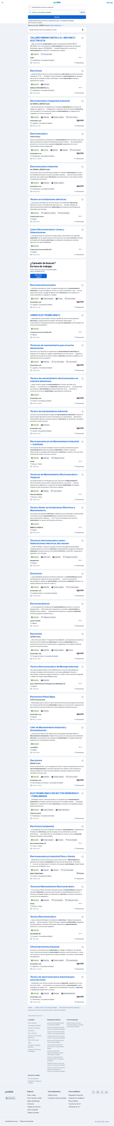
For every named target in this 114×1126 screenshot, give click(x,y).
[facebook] (93, 1092)
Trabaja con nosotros (34, 1107)
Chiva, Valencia (32, 1025)
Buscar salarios (73, 1101)
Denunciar (79, 63)
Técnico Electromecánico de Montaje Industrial (54, 668)
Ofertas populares (33, 1080)
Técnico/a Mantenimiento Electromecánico (52, 888)
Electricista (36, 70)
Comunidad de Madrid (34, 1027)
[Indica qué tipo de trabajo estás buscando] (57, 7)
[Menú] (2, 2)
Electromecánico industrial (44, 166)
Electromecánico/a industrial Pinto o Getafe (52, 858)
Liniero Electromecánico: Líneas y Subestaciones (47, 231)
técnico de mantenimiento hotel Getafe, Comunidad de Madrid (55, 1048)
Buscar (57, 17)
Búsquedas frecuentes (36, 1017)
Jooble (107, 1122)
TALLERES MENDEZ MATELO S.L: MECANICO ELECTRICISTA (52, 39)
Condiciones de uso (11, 1121)
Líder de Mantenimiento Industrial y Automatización (48, 730)
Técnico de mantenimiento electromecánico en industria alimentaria (54, 381)
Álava (29, 1044)
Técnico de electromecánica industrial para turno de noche (52, 980)
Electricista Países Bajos (42, 698)
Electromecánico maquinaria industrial (50, 101)
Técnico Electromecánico (43, 918)
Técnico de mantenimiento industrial (49, 413)
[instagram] (97, 1092)
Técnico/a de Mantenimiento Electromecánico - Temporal (54, 477)
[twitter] (102, 1092)
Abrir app (110, 3)
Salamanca (31, 1032)
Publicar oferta (52, 1095)
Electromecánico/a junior (43, 287)
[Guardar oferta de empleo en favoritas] (82, 38)
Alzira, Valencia (32, 1035)
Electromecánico (39, 133)
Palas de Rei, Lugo (33, 1042)
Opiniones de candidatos (76, 1098)
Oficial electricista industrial (44, 948)
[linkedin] (106, 1092)
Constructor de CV (75, 1104)
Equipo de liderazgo (33, 1101)
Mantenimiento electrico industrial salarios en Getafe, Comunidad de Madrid (75, 1026)
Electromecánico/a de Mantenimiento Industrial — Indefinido (54, 444)
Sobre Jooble (31, 1095)
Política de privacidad (26, 1121)
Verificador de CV (74, 1107)
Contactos (30, 1104)
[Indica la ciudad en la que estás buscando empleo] (57, 12)
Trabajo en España (33, 1112)
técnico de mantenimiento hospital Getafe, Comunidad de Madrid (55, 1060)
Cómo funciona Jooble (34, 1098)
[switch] (83, 30)
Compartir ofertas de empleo (57, 1098)
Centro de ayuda (32, 1110)
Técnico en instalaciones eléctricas (48, 199)
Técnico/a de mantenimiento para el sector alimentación (52, 348)
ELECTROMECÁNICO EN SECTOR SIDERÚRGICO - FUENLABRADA (54, 796)
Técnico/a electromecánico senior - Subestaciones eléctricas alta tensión (49, 544)
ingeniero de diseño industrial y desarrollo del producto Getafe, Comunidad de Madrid (56, 1071)
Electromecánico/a (40, 605)
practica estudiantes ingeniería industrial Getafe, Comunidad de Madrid (55, 1054)
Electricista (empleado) (42, 828)
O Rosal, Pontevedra (34, 1030)
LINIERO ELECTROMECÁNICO (45, 317)
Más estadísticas (57, 25)
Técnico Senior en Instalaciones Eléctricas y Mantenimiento (52, 511)
